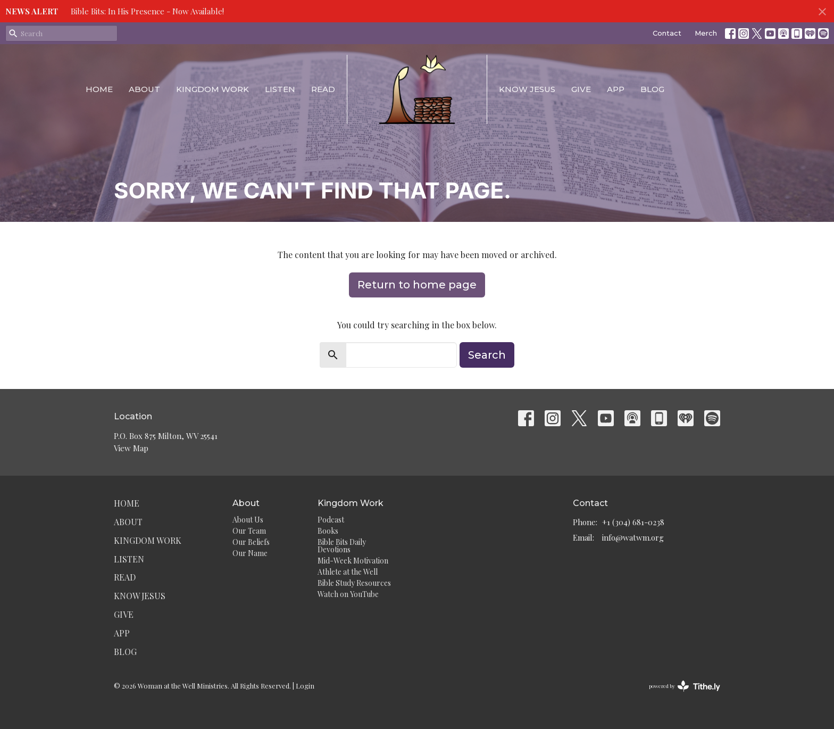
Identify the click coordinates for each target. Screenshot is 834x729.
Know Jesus (527, 89)
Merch (706, 33)
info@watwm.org (633, 537)
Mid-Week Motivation (353, 561)
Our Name (250, 553)
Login (305, 685)
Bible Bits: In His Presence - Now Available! (147, 11)
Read (323, 89)
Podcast (331, 520)
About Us (247, 520)
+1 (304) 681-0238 (633, 522)
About (144, 89)
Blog (652, 89)
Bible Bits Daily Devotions (342, 545)
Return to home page (417, 284)
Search (487, 355)
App (615, 89)
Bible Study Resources (354, 583)
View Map (131, 448)
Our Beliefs (251, 542)
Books (328, 531)
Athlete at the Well (348, 572)
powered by (684, 686)
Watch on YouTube (348, 594)
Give (581, 89)
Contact (667, 33)
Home (99, 89)
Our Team (249, 531)
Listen (280, 89)
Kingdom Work (212, 89)
